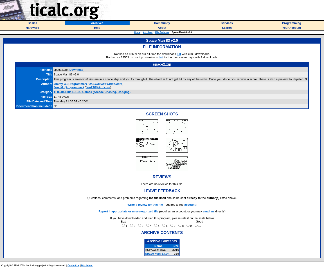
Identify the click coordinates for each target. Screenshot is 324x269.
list (179, 54)
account (190, 204)
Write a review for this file (145, 204)
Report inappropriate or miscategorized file (128, 211)
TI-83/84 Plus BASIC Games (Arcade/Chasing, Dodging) (92, 92)
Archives (148, 32)
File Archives (162, 32)
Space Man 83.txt (157, 253)
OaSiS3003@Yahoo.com (105, 84)
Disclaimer (87, 265)
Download (76, 69)
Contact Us (73, 265)
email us (208, 211)
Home (137, 32)
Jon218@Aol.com (98, 87)
